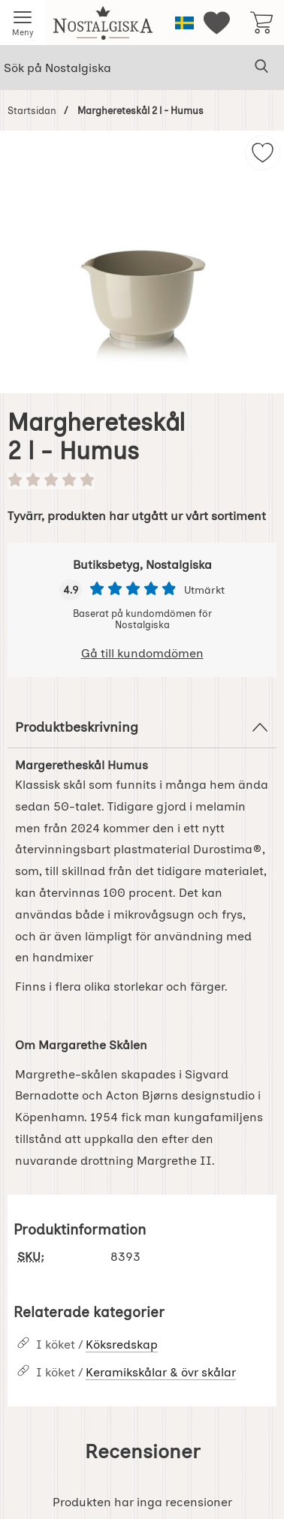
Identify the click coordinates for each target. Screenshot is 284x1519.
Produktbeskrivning (142, 727)
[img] (262, 152)
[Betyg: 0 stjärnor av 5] (142, 481)
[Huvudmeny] (22, 22)
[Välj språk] (184, 23)
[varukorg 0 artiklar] (261, 22)
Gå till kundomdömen (142, 653)
